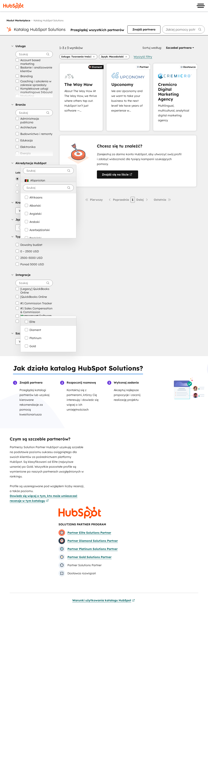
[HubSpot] (13, 6)
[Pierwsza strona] (94, 200)
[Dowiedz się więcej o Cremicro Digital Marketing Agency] (175, 97)
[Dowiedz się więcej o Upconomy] (128, 97)
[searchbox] (183, 29)
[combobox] (48, 170)
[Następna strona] (142, 200)
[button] (32, 46)
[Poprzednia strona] (118, 200)
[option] (48, 180)
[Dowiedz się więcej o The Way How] (81, 97)
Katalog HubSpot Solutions (40, 29)
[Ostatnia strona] (162, 200)
